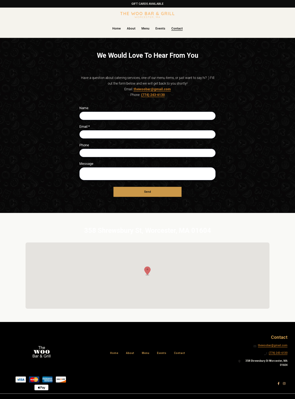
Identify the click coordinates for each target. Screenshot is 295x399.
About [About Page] (131, 28)
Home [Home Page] (116, 28)
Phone (84, 145)
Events (163, 353)
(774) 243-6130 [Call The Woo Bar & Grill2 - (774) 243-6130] (278, 352)
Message (86, 164)
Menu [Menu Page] (145, 28)
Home (115, 353)
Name (83, 108)
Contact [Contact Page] (177, 28)
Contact (180, 353)
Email (84, 127)
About (131, 353)
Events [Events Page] (160, 28)
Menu (147, 353)
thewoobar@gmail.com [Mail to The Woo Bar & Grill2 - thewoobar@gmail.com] (272, 345)
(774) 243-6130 (153, 95)
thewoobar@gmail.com (152, 89)
